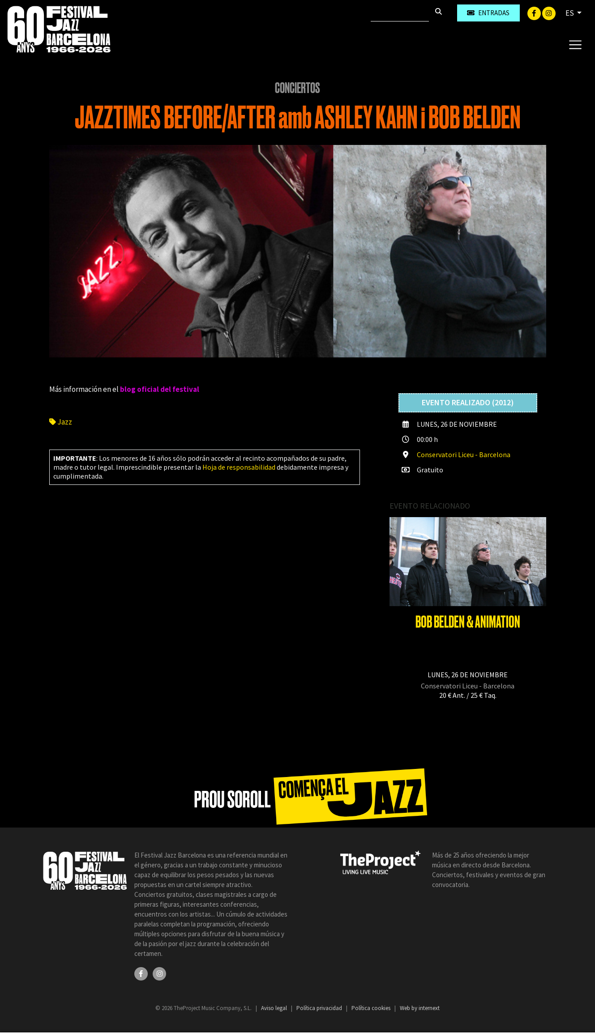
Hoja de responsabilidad (238, 467)
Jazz (60, 422)
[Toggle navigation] (575, 44)
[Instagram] (549, 12)
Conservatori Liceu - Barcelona (463, 454)
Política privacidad (319, 1008)
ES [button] (570, 13)
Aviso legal (274, 1008)
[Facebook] (534, 12)
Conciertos (297, 88)
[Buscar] (400, 12)
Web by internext (420, 1008)
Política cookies (371, 1008)
